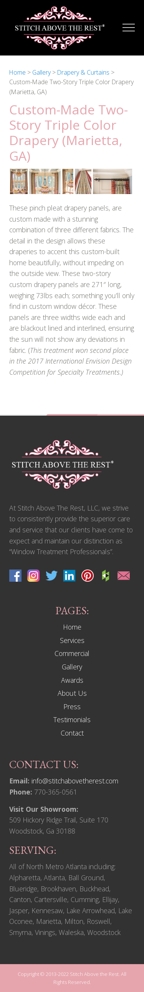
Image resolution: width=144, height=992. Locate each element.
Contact (72, 732)
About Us (72, 693)
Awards (72, 680)
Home (72, 626)
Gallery (72, 666)
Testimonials (72, 719)
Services (72, 640)
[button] (128, 27)
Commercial (72, 653)
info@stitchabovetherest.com (74, 780)
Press (72, 706)
